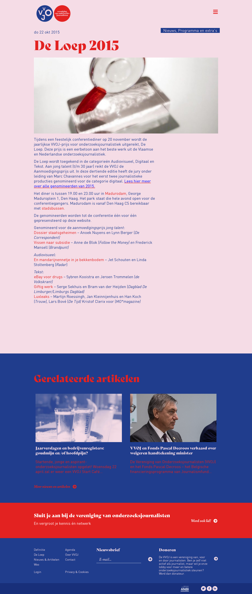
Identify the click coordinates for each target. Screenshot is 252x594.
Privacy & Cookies (77, 572)
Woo (36, 564)
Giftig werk (43, 286)
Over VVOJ (71, 554)
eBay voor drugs (48, 276)
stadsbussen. (53, 208)
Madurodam (115, 193)
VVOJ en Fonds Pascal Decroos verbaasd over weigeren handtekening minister (173, 450)
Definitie (39, 549)
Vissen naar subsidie (52, 242)
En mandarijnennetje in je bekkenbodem (69, 259)
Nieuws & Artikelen (46, 559)
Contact (70, 559)
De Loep (39, 554)
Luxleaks (41, 296)
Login (37, 572)
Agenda (70, 549)
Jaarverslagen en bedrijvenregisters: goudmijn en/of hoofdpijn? (70, 450)
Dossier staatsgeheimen (55, 232)
